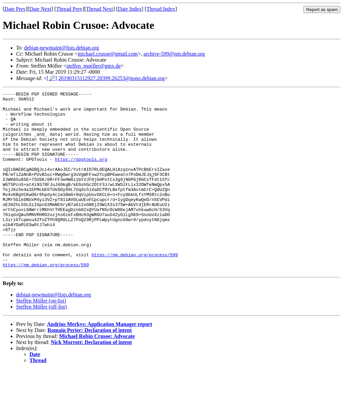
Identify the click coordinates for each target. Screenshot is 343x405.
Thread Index (160, 9)
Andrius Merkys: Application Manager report (99, 360)
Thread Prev (69, 9)
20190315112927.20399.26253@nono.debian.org (111, 78)
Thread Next (99, 9)
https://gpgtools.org (81, 173)
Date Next (40, 9)
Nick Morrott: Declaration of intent (91, 378)
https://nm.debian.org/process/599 (134, 288)
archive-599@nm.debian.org (174, 54)
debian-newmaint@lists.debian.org (61, 48)
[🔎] (52, 78)
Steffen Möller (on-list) (41, 337)
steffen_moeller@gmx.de (93, 66)
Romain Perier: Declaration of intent (90, 366)
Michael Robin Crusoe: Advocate (97, 372)
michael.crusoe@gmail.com (108, 54)
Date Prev (15, 9)
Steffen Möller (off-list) (41, 343)
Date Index (130, 9)
